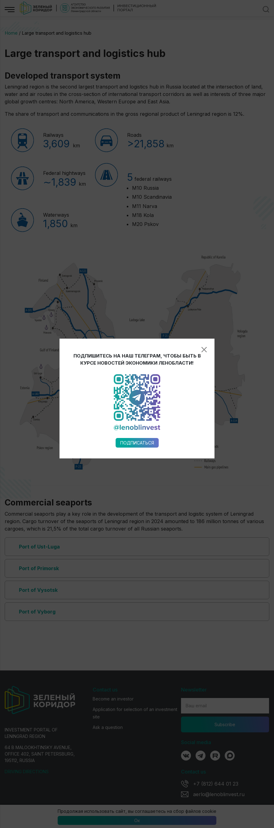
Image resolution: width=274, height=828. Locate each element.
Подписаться (137, 318)
